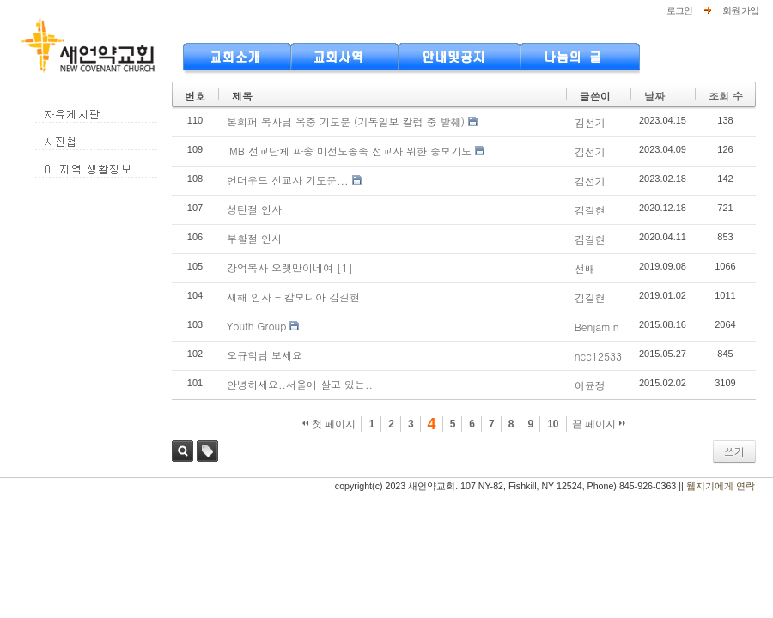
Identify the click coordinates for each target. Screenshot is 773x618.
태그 (207, 451)
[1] (345, 267)
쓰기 (734, 451)
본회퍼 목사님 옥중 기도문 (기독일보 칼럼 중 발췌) (346, 121)
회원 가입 (740, 10)
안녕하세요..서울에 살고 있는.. (300, 384)
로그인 (679, 10)
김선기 (590, 122)
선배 (585, 268)
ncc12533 (598, 355)
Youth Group (256, 325)
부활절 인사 (254, 238)
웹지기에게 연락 (720, 486)
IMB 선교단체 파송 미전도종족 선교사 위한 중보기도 (349, 150)
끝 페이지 (599, 424)
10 (552, 424)
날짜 (654, 95)
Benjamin (597, 326)
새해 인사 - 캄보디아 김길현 (293, 296)
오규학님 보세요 (264, 355)
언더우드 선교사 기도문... (288, 180)
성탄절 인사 (254, 209)
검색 (182, 451)
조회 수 (726, 95)
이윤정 (590, 385)
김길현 (590, 210)
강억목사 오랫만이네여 (280, 267)
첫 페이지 (329, 424)
